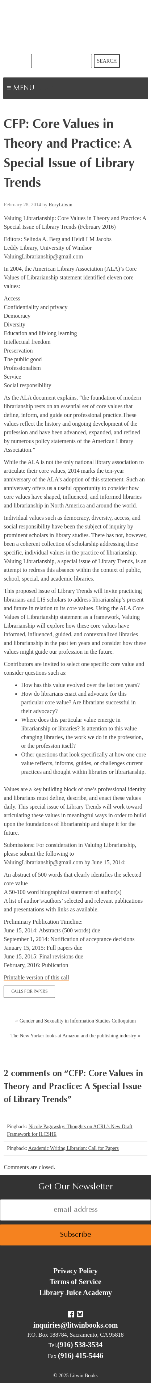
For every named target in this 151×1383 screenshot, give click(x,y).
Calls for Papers (29, 992)
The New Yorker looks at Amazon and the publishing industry (73, 1035)
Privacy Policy (75, 1271)
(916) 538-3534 (79, 1345)
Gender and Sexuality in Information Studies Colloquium (78, 1021)
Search (107, 61)
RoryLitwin (60, 204)
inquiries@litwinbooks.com (75, 1325)
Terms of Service (75, 1282)
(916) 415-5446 (80, 1355)
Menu (45, 89)
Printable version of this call (36, 977)
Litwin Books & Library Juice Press (75, 27)
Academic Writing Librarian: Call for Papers (73, 1148)
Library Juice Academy (75, 1292)
